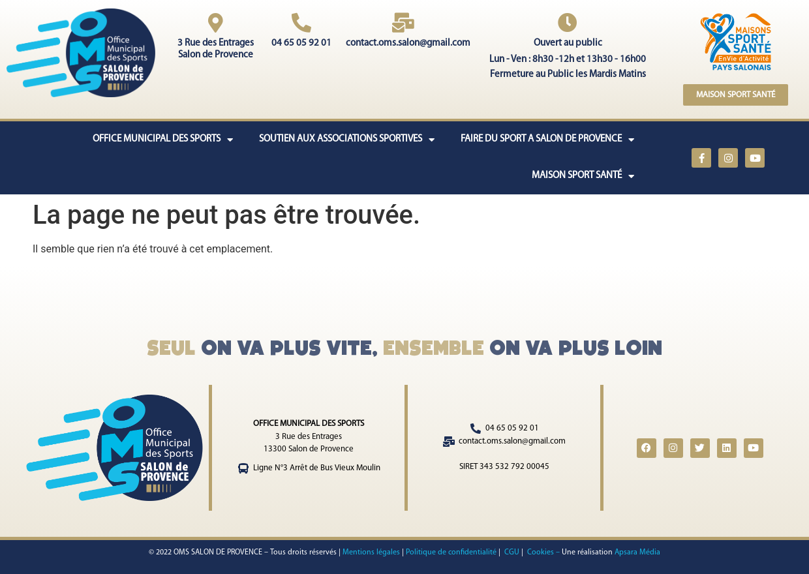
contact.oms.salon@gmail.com (408, 43)
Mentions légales (371, 552)
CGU (510, 552)
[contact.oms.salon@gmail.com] (403, 23)
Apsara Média (637, 552)
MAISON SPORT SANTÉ (583, 176)
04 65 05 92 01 (301, 43)
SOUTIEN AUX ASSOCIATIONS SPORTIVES (347, 139)
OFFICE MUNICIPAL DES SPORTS (163, 139)
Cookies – (544, 552)
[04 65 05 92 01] (301, 23)
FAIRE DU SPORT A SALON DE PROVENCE (547, 139)
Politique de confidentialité (451, 552)
